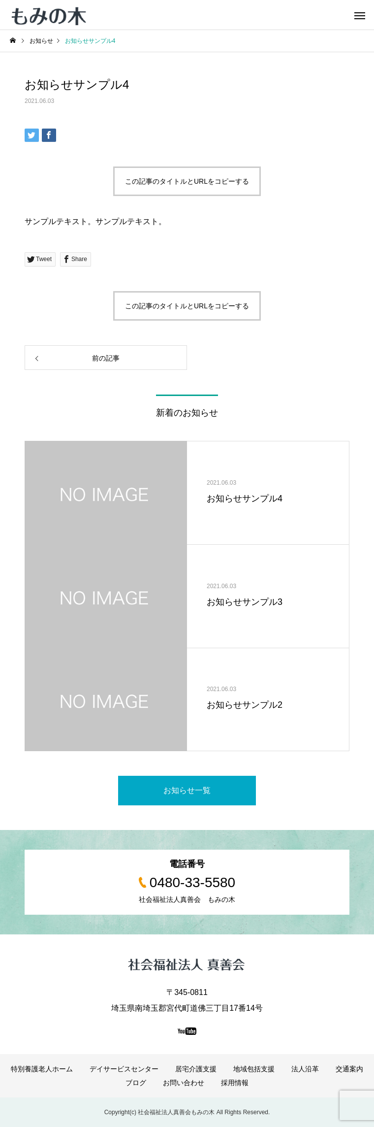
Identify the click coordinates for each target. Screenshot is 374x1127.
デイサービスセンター (124, 1069)
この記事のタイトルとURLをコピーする (187, 181)
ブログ (135, 1083)
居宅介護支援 (196, 1069)
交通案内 (349, 1069)
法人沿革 (305, 1069)
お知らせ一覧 (187, 790)
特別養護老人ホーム (42, 1069)
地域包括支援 (254, 1069)
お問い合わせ (183, 1083)
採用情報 (235, 1083)
